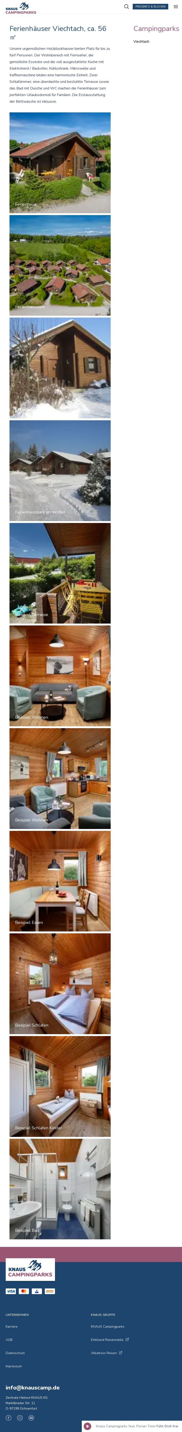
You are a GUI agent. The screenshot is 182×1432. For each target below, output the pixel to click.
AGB (9, 1340)
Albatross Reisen (107, 1353)
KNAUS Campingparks (107, 1326)
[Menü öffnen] (176, 6)
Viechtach (141, 41)
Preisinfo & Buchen (150, 6)
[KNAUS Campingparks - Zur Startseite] (64, 8)
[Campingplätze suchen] (126, 6)
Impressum (14, 1366)
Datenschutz (15, 1353)
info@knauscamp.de (33, 1387)
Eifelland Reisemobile (110, 1340)
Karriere (12, 1326)
